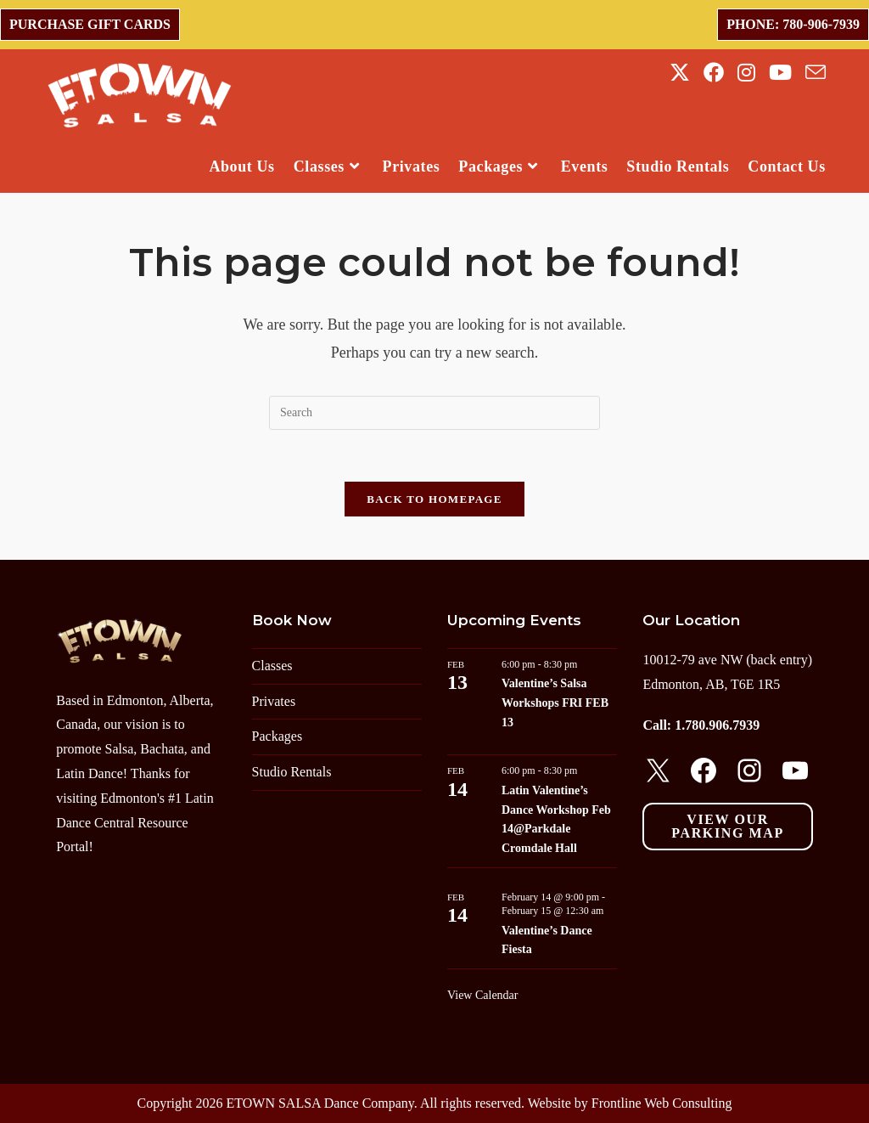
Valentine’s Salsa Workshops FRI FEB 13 (555, 702)
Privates (274, 701)
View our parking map (727, 826)
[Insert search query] (434, 413)
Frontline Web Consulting (661, 1103)
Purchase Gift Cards (90, 24)
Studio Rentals (292, 772)
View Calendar (483, 995)
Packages (277, 736)
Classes (272, 665)
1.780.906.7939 (717, 725)
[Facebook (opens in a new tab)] (714, 72)
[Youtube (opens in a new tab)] (780, 72)
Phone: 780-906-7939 (793, 24)
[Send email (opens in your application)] (816, 73)
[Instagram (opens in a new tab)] (746, 72)
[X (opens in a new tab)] (680, 72)
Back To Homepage (434, 499)
